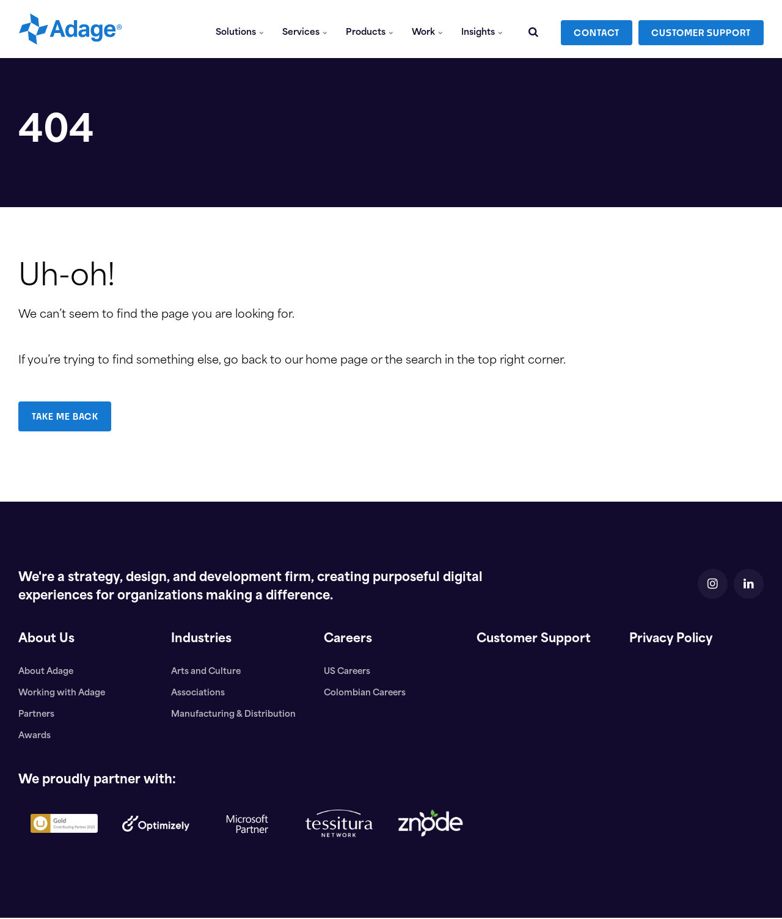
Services (305, 29)
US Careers (348, 671)
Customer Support (535, 640)
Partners (36, 715)
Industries (202, 640)
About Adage (46, 671)
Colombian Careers (366, 693)
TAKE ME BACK (66, 416)
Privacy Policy (673, 640)
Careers (348, 640)
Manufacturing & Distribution (233, 715)
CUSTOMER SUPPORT (701, 29)
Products (369, 29)
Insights (482, 29)
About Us (46, 640)
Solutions (240, 29)
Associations (198, 693)
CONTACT (596, 29)
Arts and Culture (207, 671)
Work (427, 29)
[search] (533, 29)
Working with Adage (62, 693)
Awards (34, 736)
